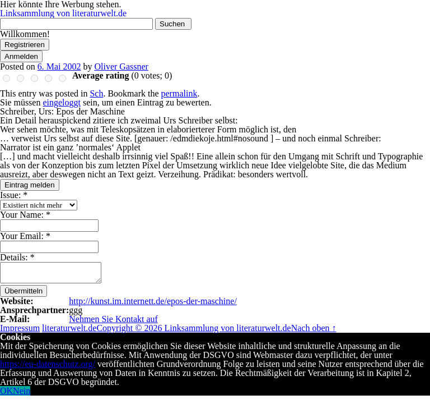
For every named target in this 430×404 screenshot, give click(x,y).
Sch (96, 93)
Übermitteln (23, 291)
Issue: (13, 195)
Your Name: (25, 214)
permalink (179, 93)
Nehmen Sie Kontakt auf (113, 319)
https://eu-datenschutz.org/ (47, 364)
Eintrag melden (29, 185)
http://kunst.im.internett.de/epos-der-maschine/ (153, 301)
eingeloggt (62, 102)
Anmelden (21, 56)
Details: (17, 257)
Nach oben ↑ (313, 328)
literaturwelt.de (69, 328)
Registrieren (24, 44)
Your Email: (25, 236)
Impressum (20, 328)
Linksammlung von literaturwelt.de (63, 13)
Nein (21, 391)
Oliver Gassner (121, 66)
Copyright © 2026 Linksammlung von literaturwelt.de (193, 328)
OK (6, 391)
